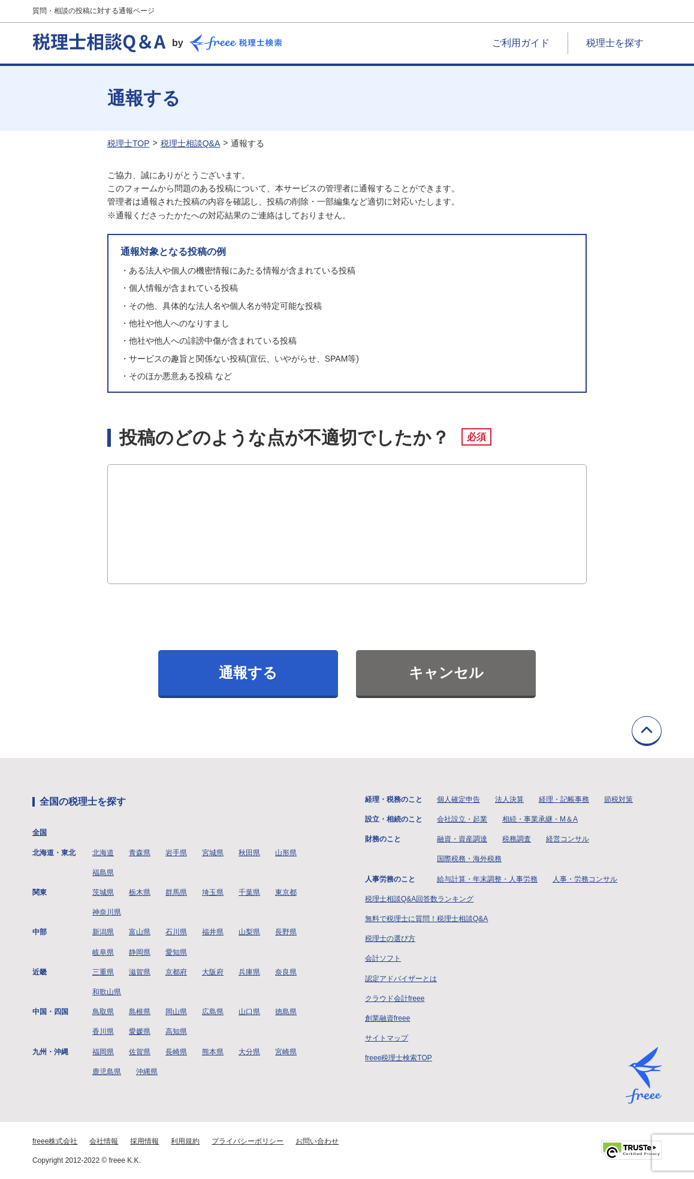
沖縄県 (147, 1071)
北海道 (103, 853)
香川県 (103, 1031)
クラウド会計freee (394, 998)
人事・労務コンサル (585, 879)
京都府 (176, 972)
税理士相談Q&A (191, 143)
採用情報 (144, 1141)
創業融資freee (387, 1018)
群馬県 (176, 892)
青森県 (139, 853)
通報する (248, 672)
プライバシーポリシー (247, 1141)
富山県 (139, 932)
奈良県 (286, 972)
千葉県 (249, 892)
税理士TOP (128, 143)
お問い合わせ (317, 1141)
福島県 (103, 872)
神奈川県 (106, 912)
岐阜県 (103, 952)
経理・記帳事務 (564, 799)
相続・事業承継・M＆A (540, 819)
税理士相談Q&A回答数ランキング (419, 899)
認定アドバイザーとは (401, 979)
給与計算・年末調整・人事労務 (487, 879)
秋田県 (249, 853)
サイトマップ (386, 1038)
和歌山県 (106, 992)
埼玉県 (213, 892)
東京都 (286, 892)
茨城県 (103, 892)
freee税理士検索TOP (398, 1058)
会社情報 (103, 1141)
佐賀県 (139, 1052)
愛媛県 (139, 1031)
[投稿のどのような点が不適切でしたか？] (347, 524)
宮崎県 (286, 1052)
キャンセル (446, 672)
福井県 (213, 932)
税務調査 (516, 839)
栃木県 (139, 892)
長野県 (286, 932)
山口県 (249, 1011)
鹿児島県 (106, 1071)
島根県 (139, 1011)
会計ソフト (383, 958)
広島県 (213, 1011)
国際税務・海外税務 (469, 859)
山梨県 (249, 932)
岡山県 (176, 1011)
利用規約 (185, 1141)
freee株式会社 (54, 1141)
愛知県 (176, 952)
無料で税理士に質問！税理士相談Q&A (426, 919)
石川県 (176, 932)
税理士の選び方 (390, 938)
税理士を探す (615, 43)
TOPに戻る (647, 731)
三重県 (103, 972)
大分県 (249, 1052)
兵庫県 (249, 972)
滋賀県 (139, 972)
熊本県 (213, 1052)
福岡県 (103, 1052)
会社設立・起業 (462, 819)
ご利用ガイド (521, 43)
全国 (39, 832)
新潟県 (103, 932)
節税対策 (618, 799)
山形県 (286, 853)
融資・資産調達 (462, 839)
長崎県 (176, 1052)
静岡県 (139, 952)
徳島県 (286, 1011)
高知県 (176, 1031)
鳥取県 (103, 1011)
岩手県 (176, 853)
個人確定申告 (458, 799)
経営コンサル (567, 839)
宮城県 (213, 853)
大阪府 (213, 972)
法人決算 (509, 799)
